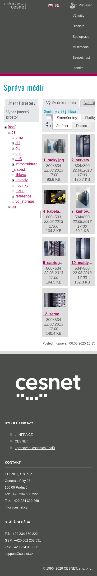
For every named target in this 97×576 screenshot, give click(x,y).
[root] (12, 127)
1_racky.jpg (53, 160)
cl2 (17, 148)
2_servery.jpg (83, 160)
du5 (18, 159)
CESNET (21, 441)
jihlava (20, 175)
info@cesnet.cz (16, 507)
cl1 (17, 143)
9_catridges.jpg (57, 263)
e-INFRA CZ (24, 435)
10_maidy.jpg (83, 263)
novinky (21, 185)
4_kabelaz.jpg (55, 211)
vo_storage (24, 201)
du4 (18, 154)
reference (23, 196)
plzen (19, 191)
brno (19, 137)
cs (13, 132)
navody (21, 180)
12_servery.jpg (56, 314)
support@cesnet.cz (19, 554)
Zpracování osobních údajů (35, 448)
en (14, 207)
